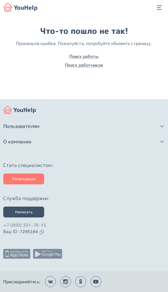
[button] (84, 126)
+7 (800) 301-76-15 (24, 225)
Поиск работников (84, 65)
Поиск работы (84, 56)
